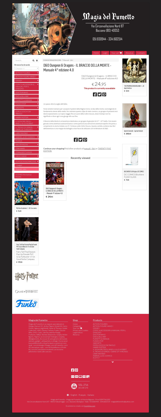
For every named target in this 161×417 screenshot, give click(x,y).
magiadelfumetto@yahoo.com (122, 401)
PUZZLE (18, 141)
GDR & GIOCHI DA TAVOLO (23, 112)
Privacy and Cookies (80, 330)
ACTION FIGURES (22, 73)
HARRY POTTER (21, 117)
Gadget (19, 165)
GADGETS (19, 108)
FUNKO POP (20, 104)
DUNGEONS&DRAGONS (52, 60)
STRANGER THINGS (23, 152)
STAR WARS (20, 148)
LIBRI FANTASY (21, 133)
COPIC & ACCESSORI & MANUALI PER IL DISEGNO (24, 86)
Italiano (91, 395)
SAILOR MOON (21, 144)
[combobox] (26, 68)
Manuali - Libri (68, 60)
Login (105, 53)
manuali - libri (89, 159)
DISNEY (18, 80)
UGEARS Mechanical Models (23, 175)
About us (129, 53)
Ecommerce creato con (80, 406)
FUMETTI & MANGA (23, 100)
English (74, 395)
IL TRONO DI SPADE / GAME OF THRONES (24, 128)
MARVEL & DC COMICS (25, 137)
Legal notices (78, 332)
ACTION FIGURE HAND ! (25, 77)
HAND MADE (21, 156)
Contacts (141, 53)
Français (82, 395)
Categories (77, 326)
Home (96, 53)
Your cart (116, 53)
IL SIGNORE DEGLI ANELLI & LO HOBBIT (24, 122)
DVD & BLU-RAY (21, 96)
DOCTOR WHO (21, 92)
